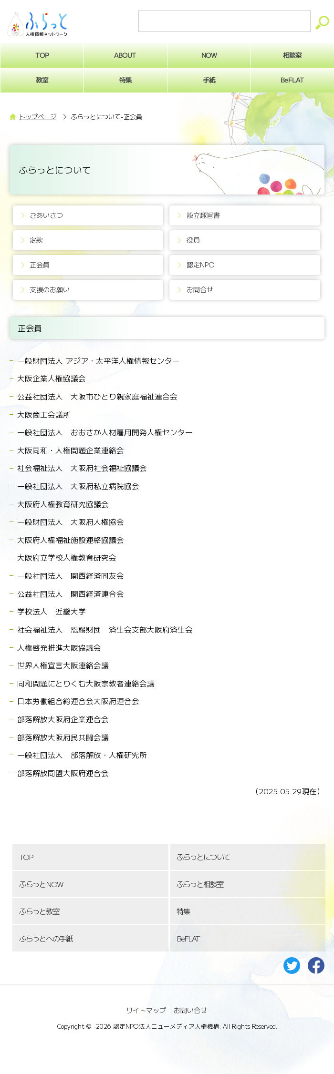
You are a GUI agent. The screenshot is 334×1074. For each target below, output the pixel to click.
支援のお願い (50, 289)
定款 (36, 240)
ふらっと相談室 (200, 884)
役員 (193, 240)
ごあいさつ (46, 215)
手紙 (209, 79)
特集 (125, 79)
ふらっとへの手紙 (46, 938)
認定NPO (201, 264)
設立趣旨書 (203, 215)
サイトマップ (146, 1010)
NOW (209, 55)
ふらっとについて (203, 856)
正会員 (40, 264)
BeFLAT (188, 938)
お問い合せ (190, 1010)
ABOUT (125, 55)
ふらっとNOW (41, 884)
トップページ (37, 116)
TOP (25, 856)
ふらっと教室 (39, 911)
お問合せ (200, 289)
